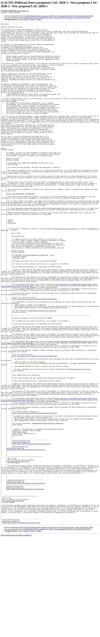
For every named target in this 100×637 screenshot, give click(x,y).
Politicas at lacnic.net (21, 526)
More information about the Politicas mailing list (16, 635)
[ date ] (20, 19)
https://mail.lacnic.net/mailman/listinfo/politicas (31, 528)
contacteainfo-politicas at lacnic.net (42, 368)
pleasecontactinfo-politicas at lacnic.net (47, 503)
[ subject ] (32, 19)
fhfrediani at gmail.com (21, 11)
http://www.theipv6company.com (18, 549)
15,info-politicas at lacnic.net (36, 301)
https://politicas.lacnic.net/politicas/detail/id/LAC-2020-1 (34, 354)
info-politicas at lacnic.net (80, 438)
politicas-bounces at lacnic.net (66, 270)
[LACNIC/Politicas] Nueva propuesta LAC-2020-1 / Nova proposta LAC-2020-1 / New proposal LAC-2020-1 (58, 16)
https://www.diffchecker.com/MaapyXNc (20, 228)
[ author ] (39, 19)
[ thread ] (26, 19)
